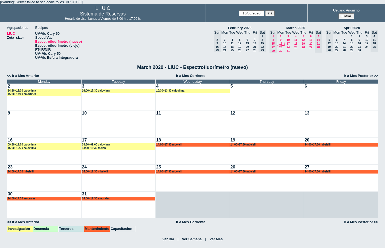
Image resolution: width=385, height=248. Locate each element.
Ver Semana (192, 239)
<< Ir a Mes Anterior (23, 76)
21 (254, 46)
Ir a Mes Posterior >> (361, 76)
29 (351, 50)
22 (351, 46)
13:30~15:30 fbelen (94, 148)
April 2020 (352, 28)
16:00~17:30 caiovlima (96, 90)
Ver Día (168, 239)
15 (351, 43)
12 (239, 43)
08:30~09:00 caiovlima (96, 144)
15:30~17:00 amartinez (22, 94)
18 (232, 46)
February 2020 (240, 28)
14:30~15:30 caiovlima (22, 90)
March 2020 (295, 28)
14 (254, 43)
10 (224, 43)
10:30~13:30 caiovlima (170, 90)
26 (239, 50)
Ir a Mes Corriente (190, 76)
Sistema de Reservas (103, 14)
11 (232, 43)
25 (232, 50)
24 (224, 50)
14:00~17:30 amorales (22, 198)
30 (280, 50)
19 (239, 46)
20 (247, 46)
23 (280, 47)
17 (224, 46)
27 (247, 50)
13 (247, 43)
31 (288, 50)
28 (254, 50)
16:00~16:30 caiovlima (22, 148)
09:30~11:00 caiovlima (22, 144)
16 (280, 43)
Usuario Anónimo (346, 10)
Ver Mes (216, 239)
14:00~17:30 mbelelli (169, 144)
